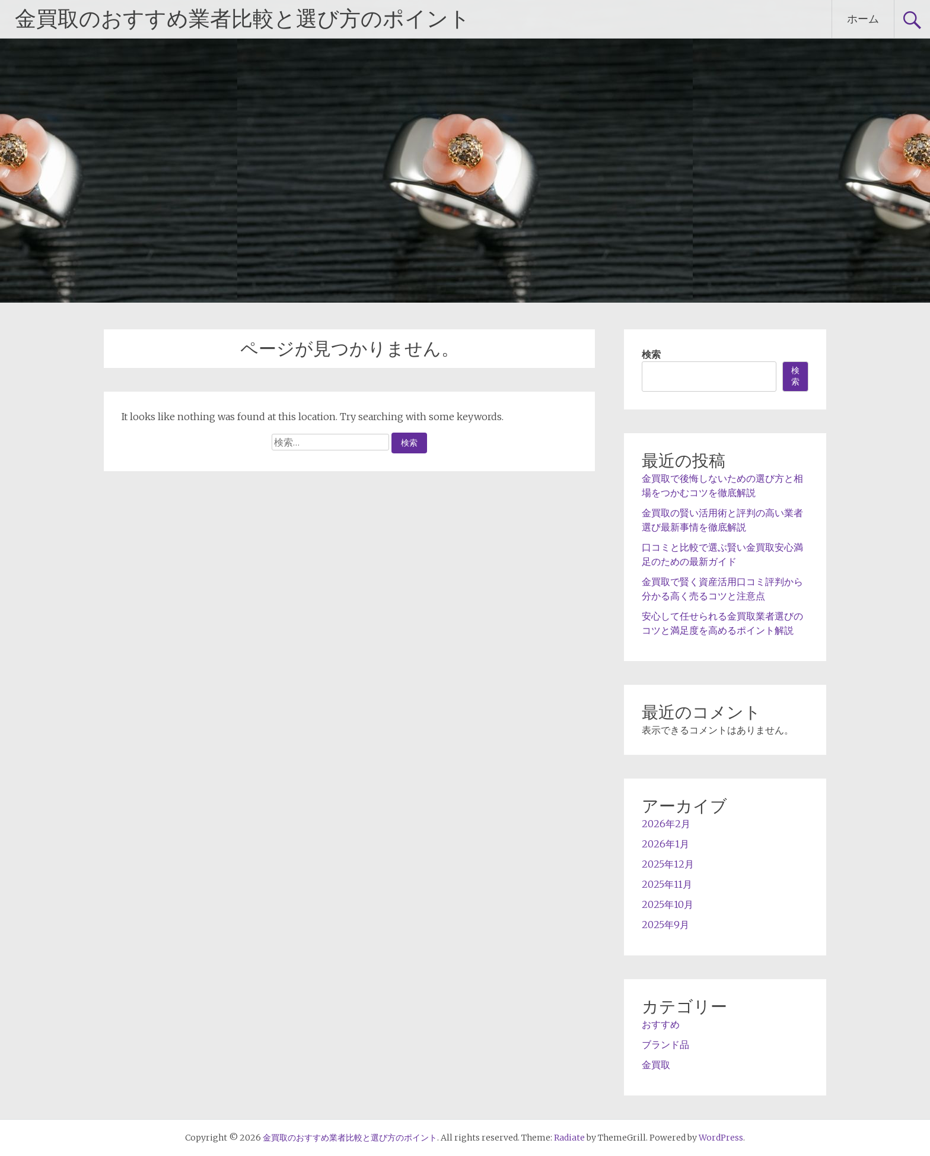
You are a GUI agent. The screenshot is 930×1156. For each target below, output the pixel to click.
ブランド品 (665, 1044)
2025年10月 (667, 904)
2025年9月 (665, 924)
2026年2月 (666, 824)
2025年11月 (667, 884)
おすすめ (661, 1024)
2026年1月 (665, 844)
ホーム (863, 18)
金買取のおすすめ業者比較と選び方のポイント (242, 19)
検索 (651, 354)
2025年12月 (668, 864)
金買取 (656, 1065)
